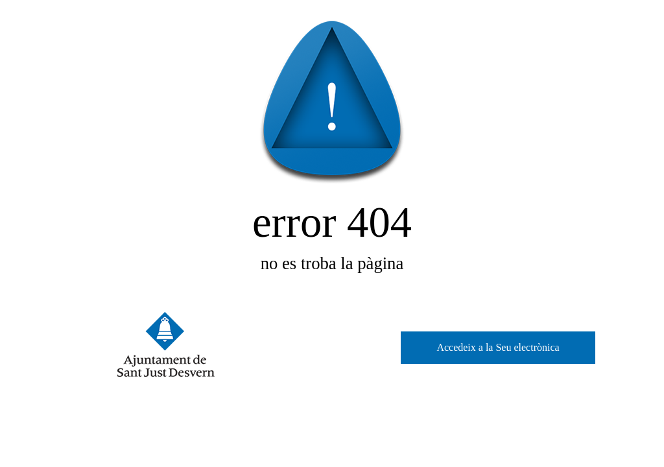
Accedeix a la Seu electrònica (497, 347)
